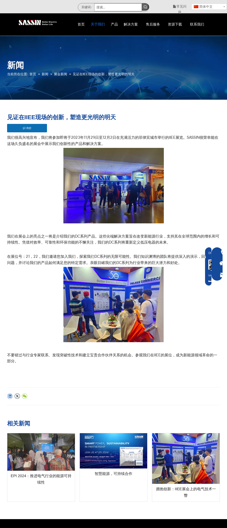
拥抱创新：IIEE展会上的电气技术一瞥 (186, 492)
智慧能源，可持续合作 (113, 474)
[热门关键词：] (145, 6)
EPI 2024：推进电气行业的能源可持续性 (41, 479)
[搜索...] (118, 7)
